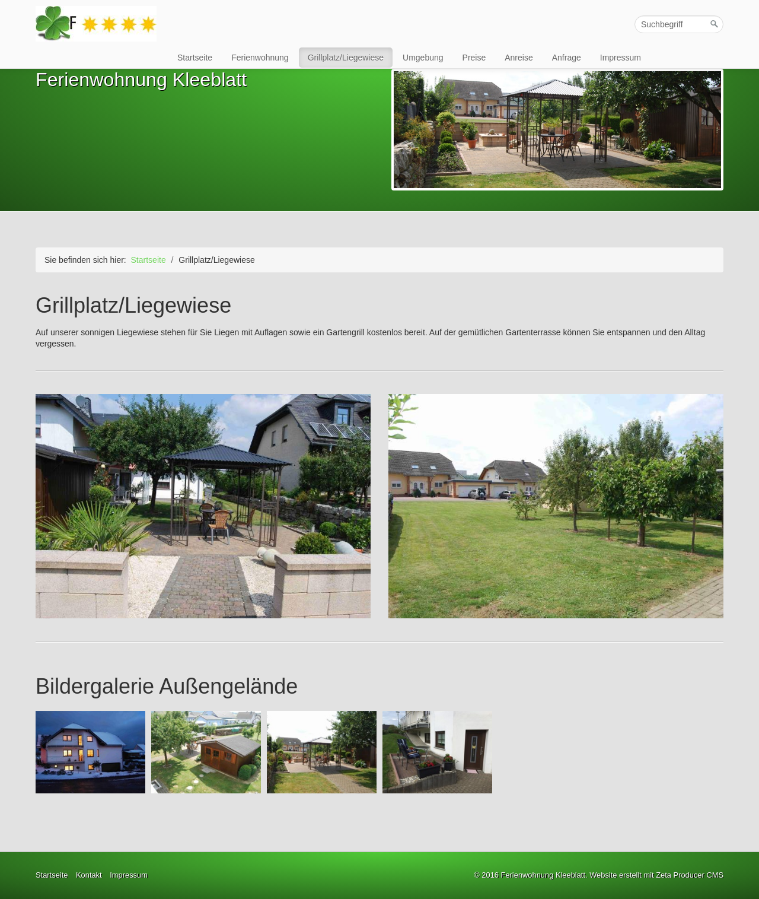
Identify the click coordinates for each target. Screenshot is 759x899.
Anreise (518, 57)
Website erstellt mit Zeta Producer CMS (656, 875)
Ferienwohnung (260, 57)
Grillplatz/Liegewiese (346, 57)
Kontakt (89, 875)
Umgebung (423, 57)
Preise (474, 57)
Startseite (194, 57)
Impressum (620, 57)
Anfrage (566, 57)
